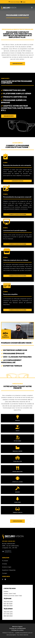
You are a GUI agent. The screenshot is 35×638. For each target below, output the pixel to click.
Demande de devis (17, 63)
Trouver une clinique (14, 1)
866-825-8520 (8, 616)
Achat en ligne (6, 567)
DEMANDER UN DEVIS (17, 181)
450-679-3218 (8, 612)
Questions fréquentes (9, 570)
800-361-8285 (8, 603)
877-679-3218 (8, 614)
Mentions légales (17, 626)
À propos (5, 560)
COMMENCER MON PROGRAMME (17, 214)
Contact (4, 573)
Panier (23, 2)
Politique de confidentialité (17, 628)
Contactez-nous (17, 521)
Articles (4, 564)
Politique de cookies (17, 630)
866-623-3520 (8, 605)
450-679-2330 (8, 601)
